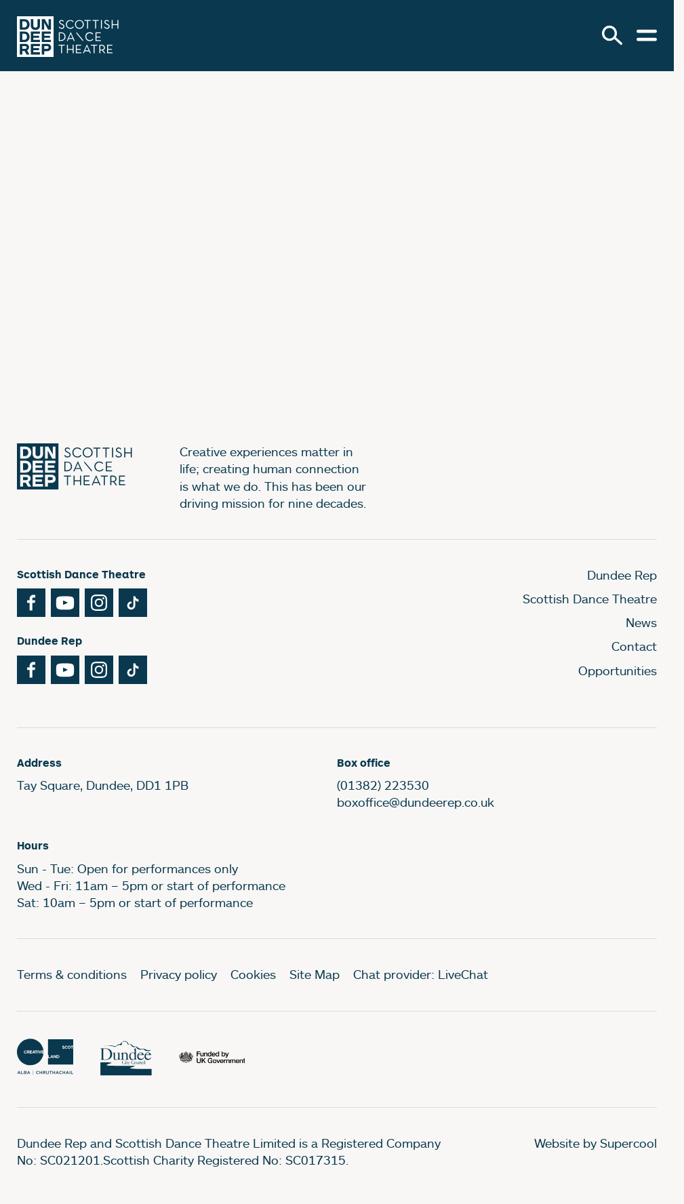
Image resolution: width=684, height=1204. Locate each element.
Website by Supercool (595, 1143)
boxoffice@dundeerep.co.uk (415, 802)
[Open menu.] (647, 35)
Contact (634, 646)
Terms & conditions (72, 974)
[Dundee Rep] (68, 35)
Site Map (314, 974)
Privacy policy (178, 974)
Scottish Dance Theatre (590, 598)
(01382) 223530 (383, 785)
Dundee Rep (622, 574)
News (641, 622)
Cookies (253, 974)
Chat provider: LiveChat (420, 974)
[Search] (612, 35)
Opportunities (617, 670)
